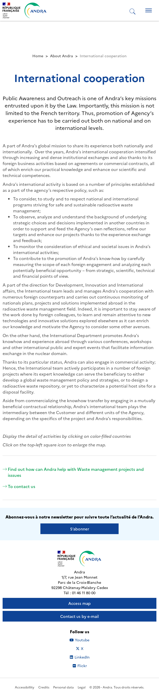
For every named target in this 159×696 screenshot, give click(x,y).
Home (37, 55)
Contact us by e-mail (79, 616)
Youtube (85, 639)
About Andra (61, 55)
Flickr (88, 665)
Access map (79, 603)
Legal (81, 687)
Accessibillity (24, 687)
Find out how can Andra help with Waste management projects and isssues (73, 472)
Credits (43, 687)
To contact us (19, 486)
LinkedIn (85, 657)
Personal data (63, 687)
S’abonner (79, 529)
